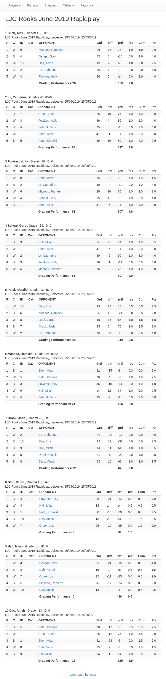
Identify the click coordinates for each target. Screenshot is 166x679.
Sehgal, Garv (47, 56)
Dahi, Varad (46, 178)
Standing (50, 5)
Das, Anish (46, 63)
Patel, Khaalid (47, 140)
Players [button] (14, 5)
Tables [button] (68, 5)
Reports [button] (86, 5)
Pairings (32, 5)
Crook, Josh (46, 114)
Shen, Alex (45, 134)
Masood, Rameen (51, 49)
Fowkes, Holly (48, 76)
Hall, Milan (45, 242)
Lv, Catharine (47, 70)
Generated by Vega (83, 674)
